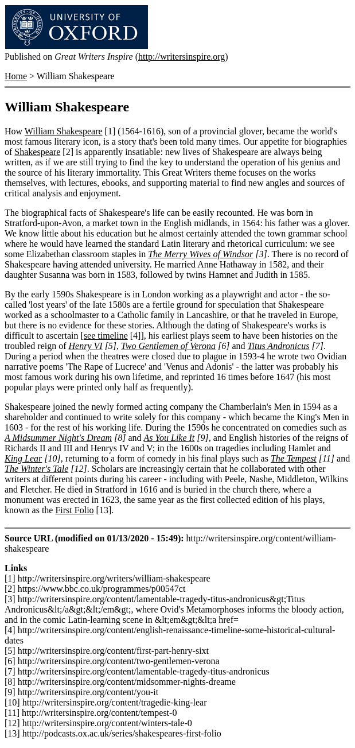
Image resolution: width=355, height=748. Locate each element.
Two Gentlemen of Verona (168, 346)
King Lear (23, 458)
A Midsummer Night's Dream (58, 438)
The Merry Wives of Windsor (200, 254)
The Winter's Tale (36, 469)
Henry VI (86, 346)
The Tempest (294, 458)
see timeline (106, 335)
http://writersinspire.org (181, 56)
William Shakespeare (64, 131)
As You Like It (169, 438)
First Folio (74, 510)
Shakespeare (37, 152)
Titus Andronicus (279, 346)
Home (16, 76)
